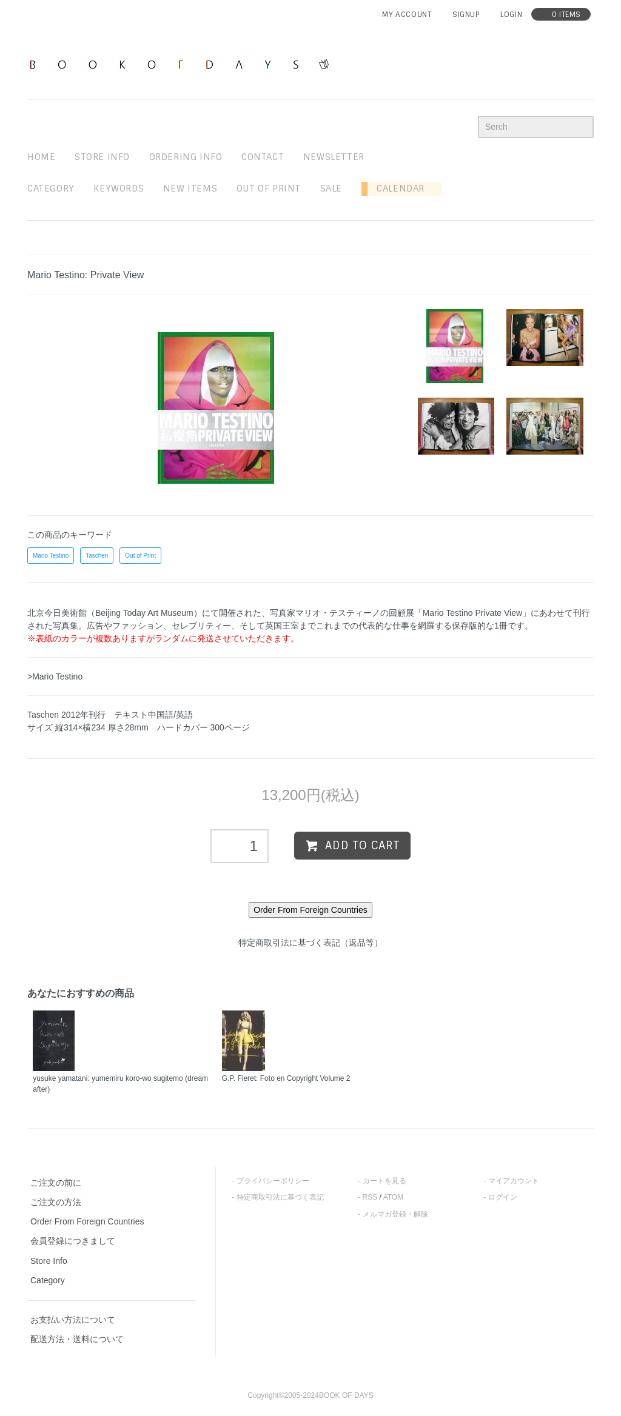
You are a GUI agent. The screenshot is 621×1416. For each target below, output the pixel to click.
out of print (269, 188)
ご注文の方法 (55, 1202)
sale (331, 188)
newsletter (333, 157)
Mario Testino (51, 555)
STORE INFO (102, 157)
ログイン (502, 1197)
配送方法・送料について (77, 1339)
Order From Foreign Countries (87, 1221)
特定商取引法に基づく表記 (280, 1197)
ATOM (393, 1197)
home (41, 157)
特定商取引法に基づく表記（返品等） (310, 942)
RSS (370, 1197)
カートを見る (384, 1181)
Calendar (396, 188)
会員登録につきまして (72, 1241)
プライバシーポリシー (273, 1181)
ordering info (186, 157)
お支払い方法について (72, 1319)
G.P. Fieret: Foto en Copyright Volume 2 (286, 1078)
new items (190, 188)
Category (51, 188)
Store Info (48, 1261)
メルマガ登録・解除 (395, 1214)
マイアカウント (513, 1181)
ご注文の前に (55, 1182)
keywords (118, 188)
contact (262, 157)
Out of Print (140, 555)
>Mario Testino (54, 676)
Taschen (97, 555)
